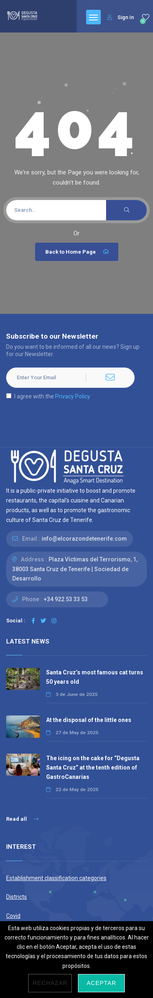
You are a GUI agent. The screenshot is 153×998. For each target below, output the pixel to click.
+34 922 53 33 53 (66, 599)
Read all (22, 819)
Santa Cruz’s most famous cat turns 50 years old (94, 677)
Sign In (120, 17)
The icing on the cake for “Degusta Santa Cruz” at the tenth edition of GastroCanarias (93, 767)
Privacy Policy (72, 396)
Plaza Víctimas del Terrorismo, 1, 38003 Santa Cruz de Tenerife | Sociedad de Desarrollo (74, 568)
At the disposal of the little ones (88, 720)
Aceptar (101, 983)
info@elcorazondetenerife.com (84, 538)
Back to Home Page (77, 252)
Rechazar (50, 983)
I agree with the (48, 396)
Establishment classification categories (56, 878)
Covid (13, 916)
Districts (16, 897)
